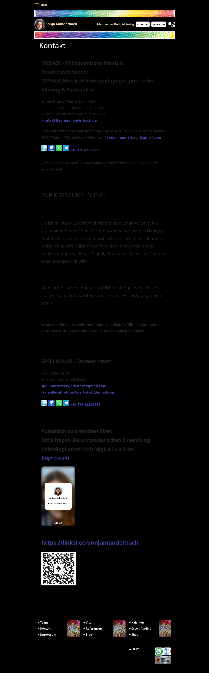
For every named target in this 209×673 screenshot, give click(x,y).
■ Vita (87, 622)
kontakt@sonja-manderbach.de (69, 120)
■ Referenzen (92, 628)
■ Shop (133, 634)
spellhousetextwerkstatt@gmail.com (73, 385)
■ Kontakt (45, 628)
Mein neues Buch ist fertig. (116, 24)
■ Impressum (47, 634)
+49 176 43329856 (81, 149)
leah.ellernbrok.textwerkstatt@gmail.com (78, 392)
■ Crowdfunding (140, 628)
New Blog (171, 24)
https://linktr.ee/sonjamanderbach (90, 542)
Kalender (158, 24)
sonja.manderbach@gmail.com (134, 137)
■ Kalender (136, 622)
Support (143, 24)
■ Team (43, 622)
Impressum (55, 457)
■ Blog (87, 634)
